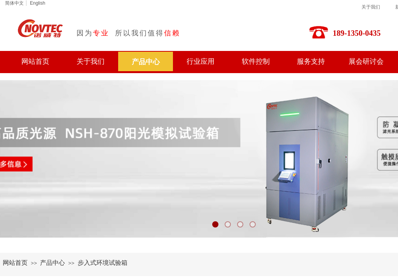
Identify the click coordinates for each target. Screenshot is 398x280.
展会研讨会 (366, 61)
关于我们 (370, 7)
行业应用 (201, 61)
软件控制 (256, 61)
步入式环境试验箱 (102, 262)
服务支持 (311, 61)
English (37, 3)
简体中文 (14, 3)
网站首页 (35, 61)
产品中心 (146, 62)
